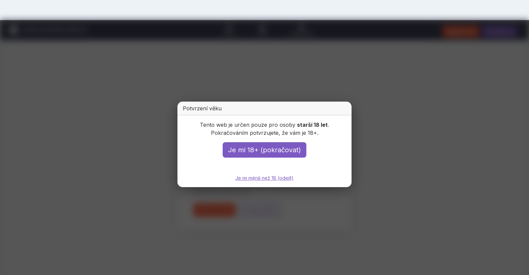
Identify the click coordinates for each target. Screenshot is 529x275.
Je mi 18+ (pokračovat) (264, 150)
